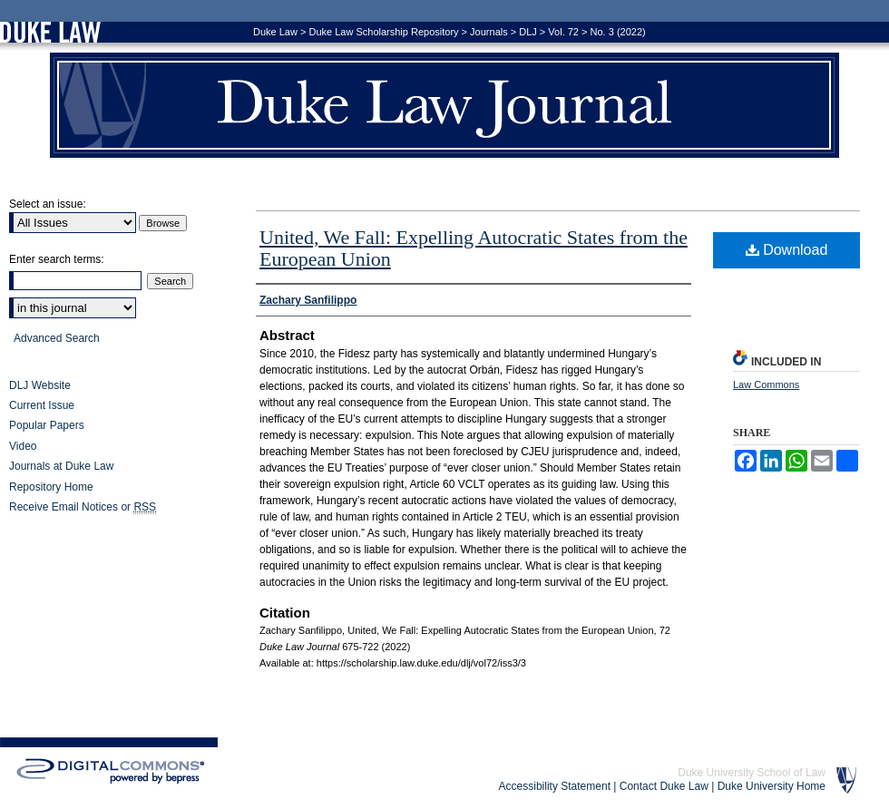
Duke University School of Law (752, 772)
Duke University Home (772, 786)
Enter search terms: (56, 259)
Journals (489, 31)
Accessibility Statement (555, 786)
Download (787, 250)
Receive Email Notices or (82, 507)
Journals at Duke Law (61, 466)
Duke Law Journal (444, 105)
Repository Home (51, 487)
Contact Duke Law (664, 786)
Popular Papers (46, 425)
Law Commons (766, 384)
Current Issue (41, 405)
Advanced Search (57, 338)
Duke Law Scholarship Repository (383, 31)
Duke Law (275, 31)
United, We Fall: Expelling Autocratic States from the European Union (473, 248)
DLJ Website (40, 385)
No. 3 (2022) (618, 31)
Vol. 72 (563, 31)
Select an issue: (47, 204)
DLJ (528, 31)
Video (22, 446)
